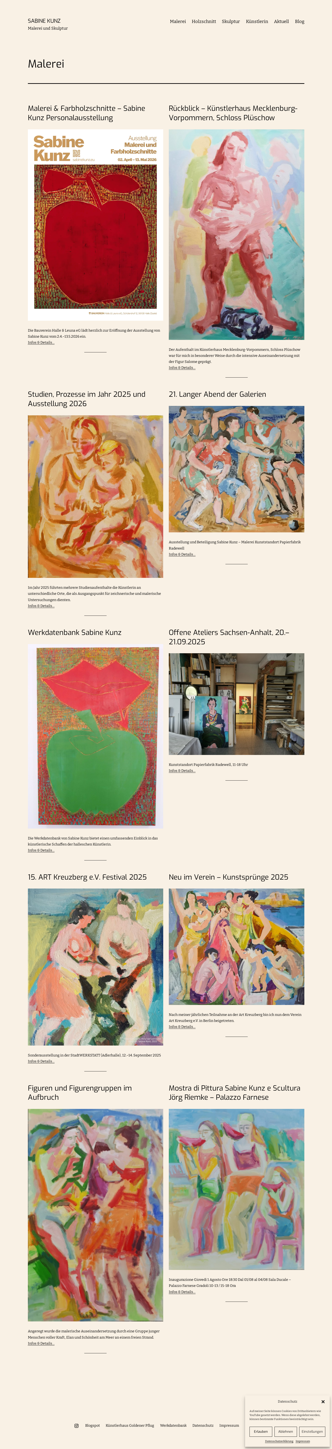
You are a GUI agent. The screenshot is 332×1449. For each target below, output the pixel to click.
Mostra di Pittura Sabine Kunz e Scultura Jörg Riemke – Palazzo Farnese (234, 1093)
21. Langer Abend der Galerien (217, 394)
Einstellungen (312, 1431)
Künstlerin (257, 21)
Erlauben (261, 1431)
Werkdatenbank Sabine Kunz (75, 632)
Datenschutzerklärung (279, 1441)
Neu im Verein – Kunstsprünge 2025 (228, 877)
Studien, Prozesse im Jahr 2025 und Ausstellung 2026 (86, 399)
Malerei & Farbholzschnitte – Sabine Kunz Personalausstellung (86, 113)
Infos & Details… (41, 342)
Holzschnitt (204, 21)
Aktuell (281, 21)
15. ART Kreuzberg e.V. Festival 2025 (87, 877)
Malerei (178, 21)
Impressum (303, 1441)
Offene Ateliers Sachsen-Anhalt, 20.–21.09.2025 (229, 637)
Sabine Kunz (44, 21)
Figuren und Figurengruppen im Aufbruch (80, 1093)
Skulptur (231, 21)
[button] (323, 1401)
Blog (299, 21)
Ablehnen (285, 1431)
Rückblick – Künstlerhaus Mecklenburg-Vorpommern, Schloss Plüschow (233, 113)
